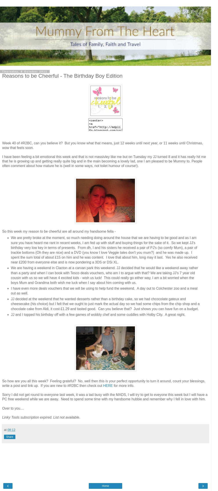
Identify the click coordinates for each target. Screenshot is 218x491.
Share (9, 436)
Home (105, 485)
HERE (108, 386)
